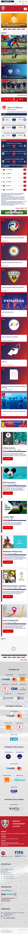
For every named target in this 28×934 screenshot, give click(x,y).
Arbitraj (4, 361)
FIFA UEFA (4, 414)
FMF (3, 315)
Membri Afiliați (5, 241)
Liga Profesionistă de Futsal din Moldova (13, 237)
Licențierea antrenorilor (7, 340)
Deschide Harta (8, 631)
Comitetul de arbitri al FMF (8, 365)
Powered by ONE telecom (23, 929)
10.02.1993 (10, 856)
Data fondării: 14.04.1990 (8, 869)
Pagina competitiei (21, 208)
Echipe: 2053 (5, 871)
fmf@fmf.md (6, 916)
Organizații (4, 290)
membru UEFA (4, 856)
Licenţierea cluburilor (7, 390)
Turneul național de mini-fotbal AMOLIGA (13, 287)
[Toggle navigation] (25, 9)
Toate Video (23, 660)
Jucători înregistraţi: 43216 (9, 874)
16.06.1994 (24, 856)
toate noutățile (22, 95)
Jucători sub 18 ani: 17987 (8, 878)
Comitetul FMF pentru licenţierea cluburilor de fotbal (14, 387)
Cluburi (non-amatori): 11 (8, 876)
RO (23, 4)
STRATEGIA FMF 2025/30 (7, 312)
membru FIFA (18, 856)
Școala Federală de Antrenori (10, 337)
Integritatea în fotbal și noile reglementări (14, 411)
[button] (5, 29)
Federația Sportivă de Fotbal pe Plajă (12, 262)
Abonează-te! (7, 1)
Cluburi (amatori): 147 (7, 872)
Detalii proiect (8, 458)
